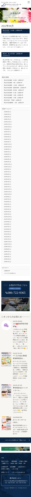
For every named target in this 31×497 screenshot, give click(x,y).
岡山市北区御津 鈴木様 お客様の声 (14, 90)
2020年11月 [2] (7, 244)
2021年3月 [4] (7, 234)
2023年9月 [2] (7, 169)
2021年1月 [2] (7, 239)
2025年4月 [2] (7, 136)
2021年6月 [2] (7, 229)
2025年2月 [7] (7, 141)
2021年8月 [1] (7, 224)
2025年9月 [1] (7, 129)
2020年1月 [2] (7, 261)
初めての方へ (5, 461)
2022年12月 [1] (7, 189)
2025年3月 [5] (7, 139)
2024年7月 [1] (7, 151)
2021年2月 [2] (7, 236)
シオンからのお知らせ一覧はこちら (15, 440)
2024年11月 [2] (7, 144)
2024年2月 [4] (7, 161)
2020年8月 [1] (7, 249)
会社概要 (13, 467)
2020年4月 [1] (7, 256)
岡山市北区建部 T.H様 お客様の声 (13, 97)
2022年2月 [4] (7, 211)
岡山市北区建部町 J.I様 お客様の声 (14, 102)
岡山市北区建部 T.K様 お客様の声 (13, 95)
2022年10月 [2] (7, 194)
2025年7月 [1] (7, 131)
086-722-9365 (16, 292)
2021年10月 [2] (7, 219)
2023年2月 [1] (7, 184)
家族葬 (20, 463)
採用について (5, 472)
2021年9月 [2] (7, 221)
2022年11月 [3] (7, 191)
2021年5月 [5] (7, 231)
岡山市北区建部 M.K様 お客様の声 (14, 80)
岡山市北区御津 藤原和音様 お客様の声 (15, 87)
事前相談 (14, 461)
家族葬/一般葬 (14, 463)
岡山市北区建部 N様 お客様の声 (13, 82)
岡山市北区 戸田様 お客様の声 (12, 100)
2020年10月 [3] (7, 246)
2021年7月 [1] (7, 226)
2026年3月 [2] (7, 114)
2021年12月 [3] (7, 216)
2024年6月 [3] (7, 154)
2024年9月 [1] (7, 149)
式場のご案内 (23, 461)
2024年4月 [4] (7, 159)
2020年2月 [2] (7, 259)
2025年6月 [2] (7, 134)
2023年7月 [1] (7, 171)
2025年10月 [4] (7, 126)
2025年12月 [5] (7, 121)
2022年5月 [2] (7, 204)
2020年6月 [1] (7, 254)
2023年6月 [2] (7, 174)
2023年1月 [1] (7, 186)
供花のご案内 (5, 469)
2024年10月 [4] (7, 146)
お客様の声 (7, 270)
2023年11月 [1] (7, 166)
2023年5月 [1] (7, 176)
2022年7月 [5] (7, 199)
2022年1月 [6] (7, 214)
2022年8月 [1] (7, 196)
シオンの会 (15, 469)
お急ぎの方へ (22, 467)
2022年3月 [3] (7, 209)
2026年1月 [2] (7, 119)
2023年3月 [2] (7, 181)
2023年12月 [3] (7, 164)
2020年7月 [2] (7, 251)
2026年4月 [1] (7, 111)
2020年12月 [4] (7, 241)
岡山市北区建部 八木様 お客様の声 (14, 85)
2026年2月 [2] (7, 116)
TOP (2, 458)
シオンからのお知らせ (10, 273)
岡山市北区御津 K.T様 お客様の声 (13, 92)
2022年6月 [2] (7, 201)
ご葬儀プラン (5, 463)
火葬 (24, 463)
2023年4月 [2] (7, 179)
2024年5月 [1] (7, 156)
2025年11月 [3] (7, 124)
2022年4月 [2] (7, 206)
